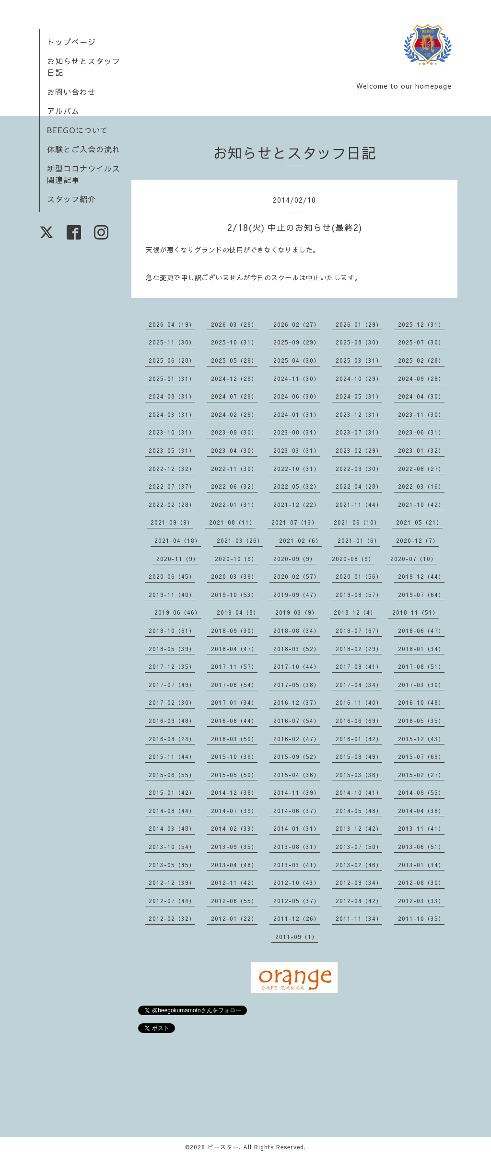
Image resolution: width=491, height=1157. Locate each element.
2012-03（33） (421, 901)
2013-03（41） (296, 865)
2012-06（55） (234, 901)
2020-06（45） (172, 576)
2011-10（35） (421, 918)
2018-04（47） (234, 649)
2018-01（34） (421, 649)
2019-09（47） (296, 594)
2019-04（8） (238, 612)
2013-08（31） (296, 846)
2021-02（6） (300, 540)
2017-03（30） (421, 684)
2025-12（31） (421, 324)
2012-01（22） (234, 918)
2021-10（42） (421, 504)
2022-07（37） (172, 486)
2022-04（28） (359, 486)
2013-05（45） (172, 865)
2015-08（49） (359, 756)
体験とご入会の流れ (83, 149)
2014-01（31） (296, 828)
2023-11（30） (421, 414)
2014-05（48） (359, 810)
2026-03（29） (234, 324)
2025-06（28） (172, 360)
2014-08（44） (172, 810)
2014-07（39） (234, 810)
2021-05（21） (419, 522)
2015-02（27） (421, 775)
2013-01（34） (421, 865)
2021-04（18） (177, 540)
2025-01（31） (172, 378)
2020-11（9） (177, 558)
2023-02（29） (359, 450)
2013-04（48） (234, 865)
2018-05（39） (172, 649)
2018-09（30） (234, 630)
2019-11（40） (172, 594)
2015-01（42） (172, 792)
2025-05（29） (234, 360)
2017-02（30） (172, 702)
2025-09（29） (296, 342)
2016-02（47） (296, 739)
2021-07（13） (294, 522)
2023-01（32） (421, 450)
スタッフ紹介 (71, 199)
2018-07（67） (359, 630)
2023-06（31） (421, 432)
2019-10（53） (234, 594)
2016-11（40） (359, 702)
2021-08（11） (232, 522)
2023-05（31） (172, 450)
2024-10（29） (359, 378)
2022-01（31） (234, 504)
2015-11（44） (172, 756)
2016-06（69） (359, 720)
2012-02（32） (172, 918)
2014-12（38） (234, 792)
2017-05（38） (296, 684)
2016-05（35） (421, 720)
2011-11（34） (359, 918)
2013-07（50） (359, 846)
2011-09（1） (296, 936)
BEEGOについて (77, 130)
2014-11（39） (296, 792)
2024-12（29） (234, 378)
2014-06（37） (296, 810)
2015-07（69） (421, 756)
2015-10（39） (234, 756)
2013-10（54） (172, 846)
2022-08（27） (421, 468)
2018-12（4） (355, 612)
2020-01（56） (359, 576)
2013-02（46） (359, 865)
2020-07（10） (413, 558)
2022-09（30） (359, 468)
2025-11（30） (172, 342)
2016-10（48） (421, 702)
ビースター (223, 1147)
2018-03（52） (296, 649)
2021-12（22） (296, 504)
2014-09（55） (421, 792)
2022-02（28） (172, 504)
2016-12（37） (296, 702)
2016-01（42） (359, 739)
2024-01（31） (296, 414)
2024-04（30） (421, 396)
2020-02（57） (296, 576)
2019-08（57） (359, 594)
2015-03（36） (359, 775)
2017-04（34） (359, 684)
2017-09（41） (359, 666)
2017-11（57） (234, 666)
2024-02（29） (234, 414)
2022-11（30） (234, 468)
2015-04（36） (296, 775)
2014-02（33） (234, 828)
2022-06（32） (234, 486)
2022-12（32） (172, 468)
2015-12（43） (421, 739)
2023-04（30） (234, 450)
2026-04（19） (172, 324)
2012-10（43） (296, 882)
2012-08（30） (421, 882)
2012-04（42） (359, 901)
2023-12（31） (359, 414)
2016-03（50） (234, 739)
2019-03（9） (296, 612)
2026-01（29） (359, 324)
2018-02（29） (359, 649)
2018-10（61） (172, 630)
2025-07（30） (421, 342)
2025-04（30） (296, 360)
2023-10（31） (172, 432)
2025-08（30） (359, 342)
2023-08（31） (296, 432)
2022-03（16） (421, 486)
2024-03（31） (172, 414)
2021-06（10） (357, 522)
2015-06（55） (172, 775)
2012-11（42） (234, 882)
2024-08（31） (172, 396)
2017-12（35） (172, 666)
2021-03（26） (240, 540)
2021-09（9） (172, 522)
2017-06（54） (234, 684)
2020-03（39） (234, 576)
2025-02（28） (421, 360)
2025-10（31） (234, 342)
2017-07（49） (172, 684)
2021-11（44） (359, 504)
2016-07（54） (296, 720)
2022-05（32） (296, 486)
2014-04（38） (421, 810)
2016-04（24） (172, 739)
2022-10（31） (296, 468)
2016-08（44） (234, 720)
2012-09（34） (359, 882)
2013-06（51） (421, 846)
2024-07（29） (234, 396)
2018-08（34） (296, 630)
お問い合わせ (71, 91)
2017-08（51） (421, 666)
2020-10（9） (236, 558)
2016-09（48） (172, 720)
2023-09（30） (234, 432)
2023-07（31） (359, 432)
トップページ (71, 41)
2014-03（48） (172, 828)
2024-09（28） (421, 378)
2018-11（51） (415, 612)
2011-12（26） (296, 918)
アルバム (63, 110)
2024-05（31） (359, 396)
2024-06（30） (296, 396)
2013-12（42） (359, 828)
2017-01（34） (234, 702)
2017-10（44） (296, 666)
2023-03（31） (296, 450)
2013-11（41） (421, 828)
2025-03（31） (359, 360)
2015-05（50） (234, 775)
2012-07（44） (172, 901)
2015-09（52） (296, 756)
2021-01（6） (359, 540)
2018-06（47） (421, 630)
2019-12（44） (421, 576)
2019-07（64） (421, 594)
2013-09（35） (234, 846)
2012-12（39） (172, 882)
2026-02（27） (296, 324)
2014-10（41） (359, 792)
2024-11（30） (296, 378)
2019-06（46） (177, 612)
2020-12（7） (417, 540)
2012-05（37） (296, 901)
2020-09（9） (294, 558)
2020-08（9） (353, 558)
